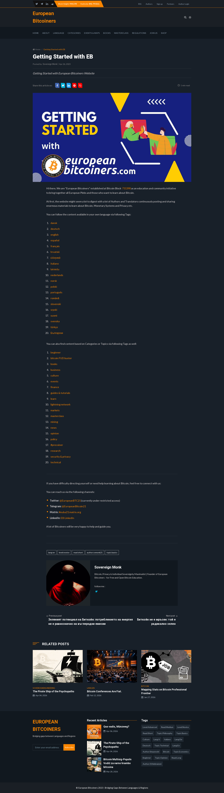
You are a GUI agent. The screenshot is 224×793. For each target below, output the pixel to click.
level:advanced (150, 727)
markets (55, 410)
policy (54, 439)
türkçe (54, 327)
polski (54, 286)
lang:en (51, 552)
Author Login (183, 4)
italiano (55, 263)
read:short (78, 552)
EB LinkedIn (67, 518)
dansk (54, 222)
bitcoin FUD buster (61, 358)
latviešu (55, 269)
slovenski (56, 304)
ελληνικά (55, 257)
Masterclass (121, 33)
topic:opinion (161, 758)
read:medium (167, 727)
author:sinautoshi (151, 751)
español (55, 240)
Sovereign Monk (50, 64)
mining (54, 421)
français (55, 246)
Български (57, 332)
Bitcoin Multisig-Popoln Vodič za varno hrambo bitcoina (117, 763)
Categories (74, 33)
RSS (139, 4)
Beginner (147, 758)
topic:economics (181, 751)
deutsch (55, 228)
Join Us (153, 33)
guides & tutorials (60, 392)
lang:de (178, 739)
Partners (170, 4)
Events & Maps (92, 33)
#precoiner (57, 444)
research (56, 450)
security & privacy (61, 456)
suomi (54, 315)
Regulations (139, 33)
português (56, 292)
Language (58, 33)
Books (107, 33)
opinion (55, 433)
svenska (55, 321)
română (55, 298)
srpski (54, 309)
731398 (126, 188)
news (54, 427)
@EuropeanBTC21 (70, 500)
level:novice (64, 552)
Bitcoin (166, 751)
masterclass (57, 416)
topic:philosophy (164, 733)
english (55, 234)
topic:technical (161, 745)
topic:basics (112, 552)
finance (55, 387)
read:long (176, 758)
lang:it (157, 739)
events (54, 381)
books (54, 364)
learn (53, 398)
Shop (164, 33)
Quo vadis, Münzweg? (116, 726)
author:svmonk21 (95, 552)
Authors (149, 4)
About (46, 33)
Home (36, 33)
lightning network (60, 404)
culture (55, 375)
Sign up (160, 4)
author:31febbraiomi (152, 764)
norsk (54, 280)
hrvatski (55, 251)
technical (56, 462)
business (55, 369)
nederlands (57, 275)
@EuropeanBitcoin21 (74, 506)
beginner (56, 352)
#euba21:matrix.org (70, 512)
